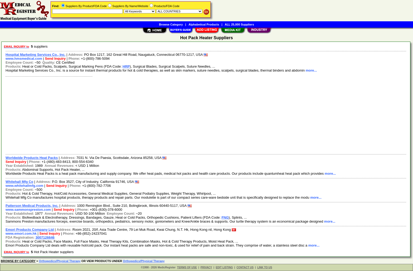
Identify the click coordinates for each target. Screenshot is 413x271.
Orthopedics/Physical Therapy (59, 261)
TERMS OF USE (187, 267)
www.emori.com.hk (21, 233)
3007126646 (45, 237)
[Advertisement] (161, 115)
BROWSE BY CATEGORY (18, 261)
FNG (225, 217)
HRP (126, 66)
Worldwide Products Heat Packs (32, 158)
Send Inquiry (55, 59)
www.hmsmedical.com (24, 59)
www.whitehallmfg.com (24, 186)
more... (311, 70)
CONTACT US (245, 267)
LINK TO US (264, 267)
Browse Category (171, 24)
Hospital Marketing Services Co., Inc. (36, 55)
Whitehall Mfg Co (19, 182)
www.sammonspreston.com (28, 210)
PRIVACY (206, 267)
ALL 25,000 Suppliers (239, 24)
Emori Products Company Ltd (30, 230)
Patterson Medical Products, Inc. (32, 206)
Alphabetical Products (204, 24)
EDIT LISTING (224, 267)
